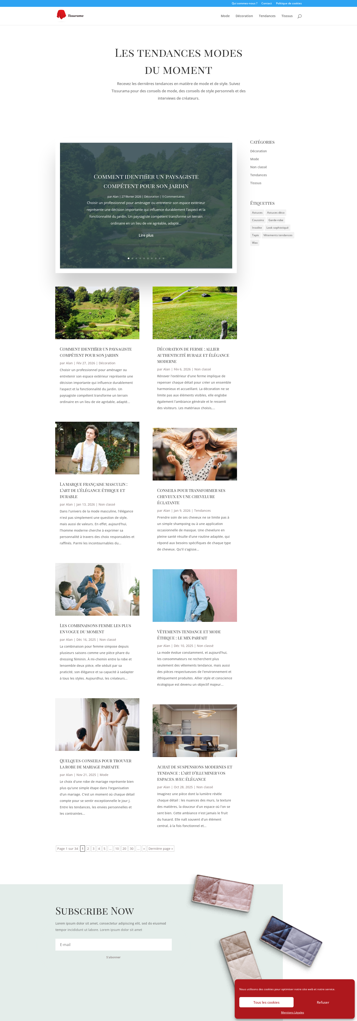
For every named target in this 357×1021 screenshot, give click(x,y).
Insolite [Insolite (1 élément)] (257, 228)
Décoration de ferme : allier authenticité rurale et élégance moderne (193, 355)
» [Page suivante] (144, 848)
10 (163, 258)
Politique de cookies (289, 3)
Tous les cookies (266, 1002)
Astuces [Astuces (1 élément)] (257, 213)
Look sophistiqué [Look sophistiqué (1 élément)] (277, 228)
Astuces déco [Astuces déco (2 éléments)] (275, 213)
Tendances (267, 16)
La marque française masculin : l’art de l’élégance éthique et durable (94, 490)
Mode (225, 16)
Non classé (107, 504)
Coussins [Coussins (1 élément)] (258, 220)
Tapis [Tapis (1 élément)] (255, 235)
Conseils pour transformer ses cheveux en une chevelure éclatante (191, 496)
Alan (69, 363)
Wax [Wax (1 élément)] (255, 243)
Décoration (244, 16)
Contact (266, 3)
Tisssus (287, 16)
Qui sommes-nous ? (244, 3)
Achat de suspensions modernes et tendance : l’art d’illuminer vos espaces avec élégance (194, 773)
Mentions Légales (292, 1012)
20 (124, 848)
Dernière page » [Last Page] (161, 848)
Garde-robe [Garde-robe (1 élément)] (275, 220)
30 (131, 848)
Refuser (323, 1002)
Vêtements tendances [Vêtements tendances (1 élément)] (277, 235)
